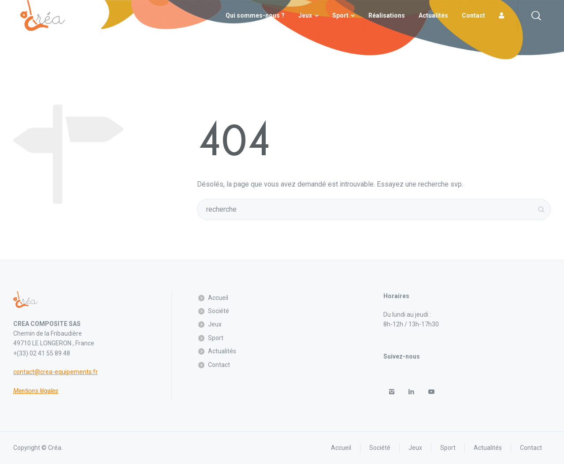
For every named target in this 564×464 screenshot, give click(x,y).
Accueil (218, 297)
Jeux (215, 324)
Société (218, 310)
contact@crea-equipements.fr (55, 371)
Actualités (222, 351)
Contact (219, 364)
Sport (215, 337)
